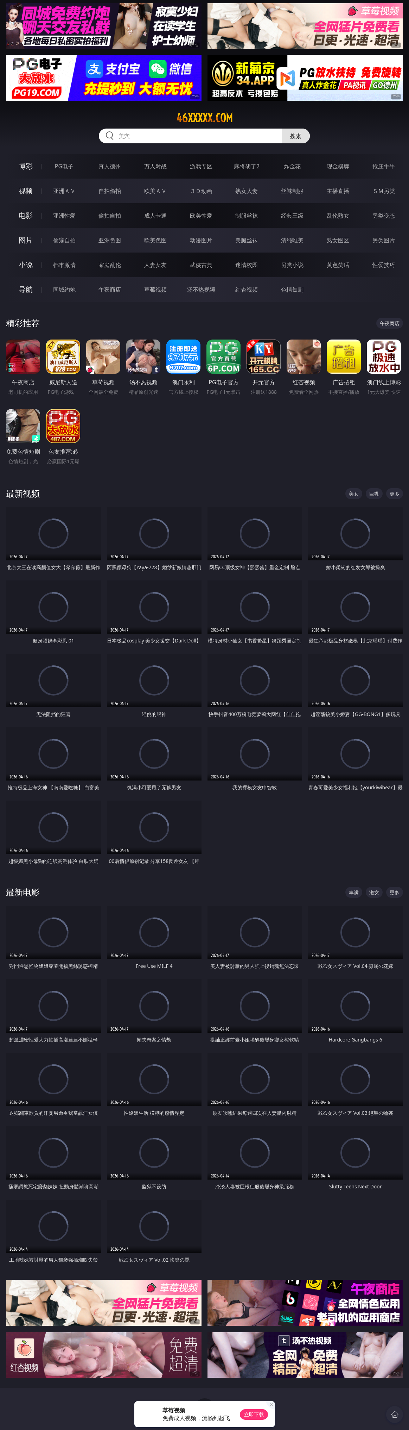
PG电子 (64, 166)
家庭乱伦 (109, 265)
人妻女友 (155, 265)
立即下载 (254, 1414)
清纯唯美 (292, 240)
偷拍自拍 (109, 215)
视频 (26, 190)
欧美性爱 (201, 215)
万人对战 (155, 166)
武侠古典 (201, 265)
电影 (26, 215)
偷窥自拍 (64, 240)
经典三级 (292, 215)
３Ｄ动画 (201, 191)
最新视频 (23, 493)
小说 (26, 264)
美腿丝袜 (246, 240)
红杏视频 (246, 289)
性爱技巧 (383, 265)
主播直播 (338, 191)
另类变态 (383, 215)
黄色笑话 (338, 265)
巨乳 (374, 493)
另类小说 (292, 265)
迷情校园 (246, 265)
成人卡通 (155, 215)
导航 (26, 289)
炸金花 (292, 166)
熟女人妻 (246, 191)
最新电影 (23, 892)
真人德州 (109, 166)
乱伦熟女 (338, 215)
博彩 (26, 166)
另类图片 (383, 240)
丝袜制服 (292, 191)
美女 (354, 493)
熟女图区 (338, 240)
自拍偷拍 (109, 191)
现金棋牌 (338, 166)
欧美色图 (155, 240)
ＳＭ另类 (383, 191)
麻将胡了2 (247, 166)
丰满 (354, 892)
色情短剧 (292, 289)
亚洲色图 (109, 240)
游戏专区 (201, 166)
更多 (395, 493)
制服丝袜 (246, 215)
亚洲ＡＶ (64, 191)
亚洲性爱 (64, 215)
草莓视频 (155, 289)
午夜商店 (109, 289)
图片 (26, 240)
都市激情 (64, 265)
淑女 (374, 892)
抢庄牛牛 (383, 166)
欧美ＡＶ (155, 191)
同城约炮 (64, 289)
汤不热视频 (201, 289)
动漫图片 (201, 240)
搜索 (295, 136)
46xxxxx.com (204, 118)
